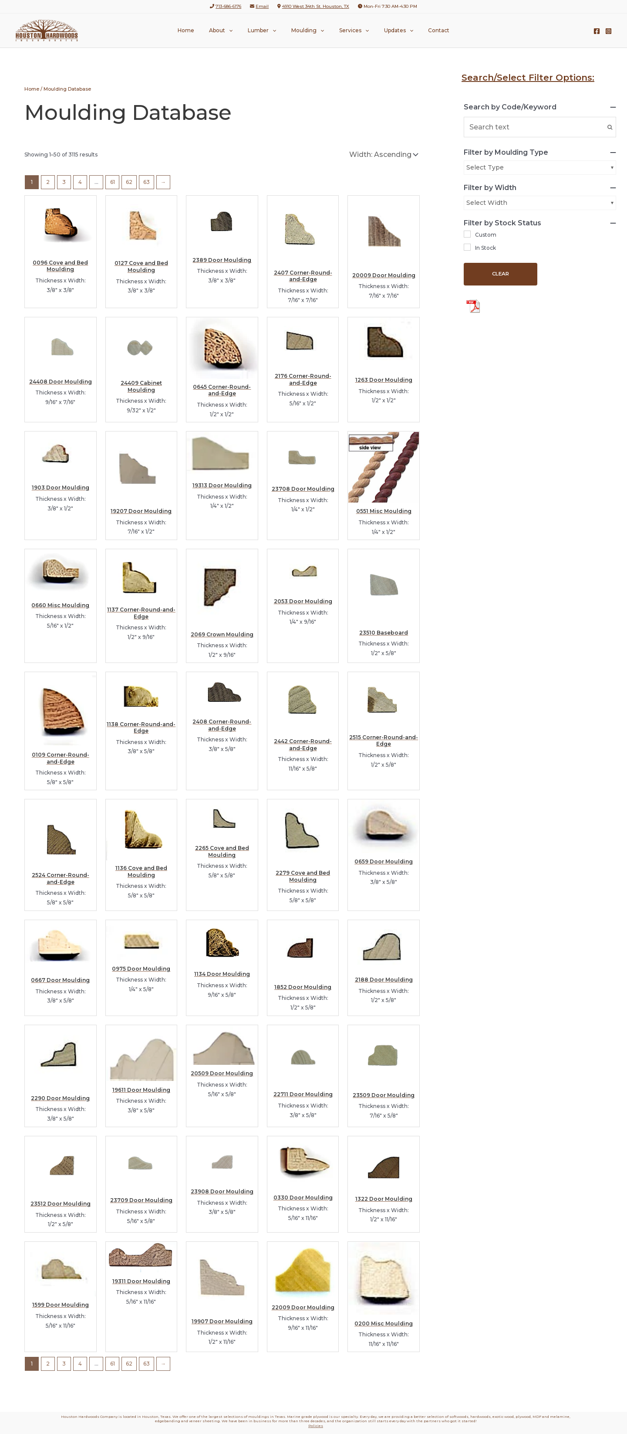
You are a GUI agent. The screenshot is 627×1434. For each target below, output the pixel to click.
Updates (389, 30)
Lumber (267, 30)
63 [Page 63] (146, 182)
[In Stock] (467, 247)
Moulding (307, 30)
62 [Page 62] (129, 182)
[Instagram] (608, 31)
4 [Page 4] (80, 182)
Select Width (486, 203)
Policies (315, 1426)
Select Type (485, 167)
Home (200, 30)
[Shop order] (383, 154)
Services (349, 30)
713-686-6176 (228, 6)
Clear (501, 274)
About (230, 30)
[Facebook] (596, 31)
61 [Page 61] (112, 182)
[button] (238, 30)
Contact (424, 30)
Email (262, 6)
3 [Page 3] (64, 182)
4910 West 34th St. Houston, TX (315, 6)
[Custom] (467, 234)
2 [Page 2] (48, 182)
